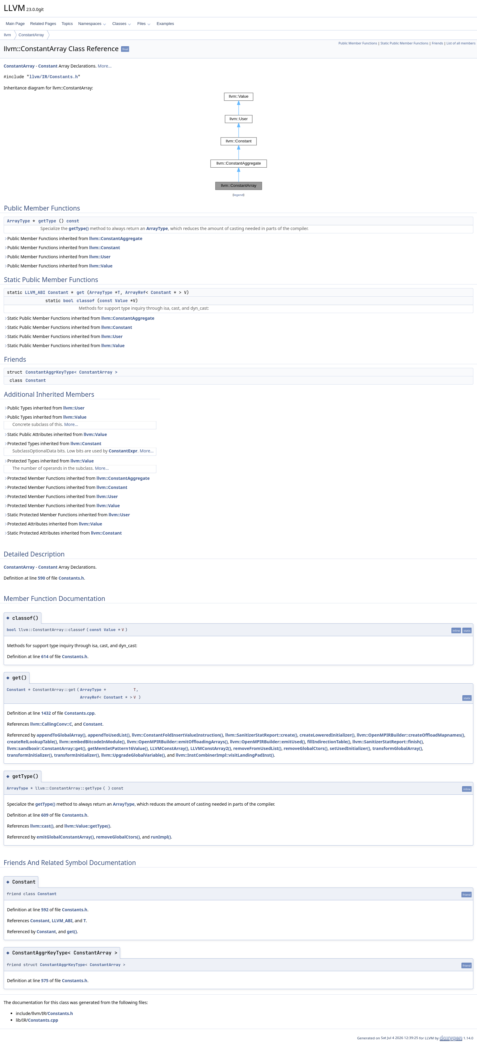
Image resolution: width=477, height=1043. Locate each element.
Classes (121, 23)
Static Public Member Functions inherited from (79, 318)
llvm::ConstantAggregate (115, 238)
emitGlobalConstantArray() (65, 837)
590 (41, 578)
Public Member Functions (358, 43)
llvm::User (99, 257)
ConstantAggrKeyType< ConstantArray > (71, 372)
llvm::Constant (104, 247)
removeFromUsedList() (257, 748)
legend (238, 195)
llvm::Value (101, 266)
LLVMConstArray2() (210, 748)
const (72, 221)
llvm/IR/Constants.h (53, 77)
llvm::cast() (41, 826)
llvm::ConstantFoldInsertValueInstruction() (177, 735)
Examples (165, 23)
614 (44, 656)
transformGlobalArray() (397, 748)
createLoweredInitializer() (326, 735)
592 (44, 909)
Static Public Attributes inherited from (55, 434)
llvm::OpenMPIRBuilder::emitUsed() (267, 742)
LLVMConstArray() (169, 748)
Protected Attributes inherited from (53, 524)
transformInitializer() (29, 755)
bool (68, 300)
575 (44, 980)
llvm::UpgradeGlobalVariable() (133, 755)
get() (72, 931)
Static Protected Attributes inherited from (63, 533)
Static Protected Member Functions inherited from (67, 515)
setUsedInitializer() (350, 748)
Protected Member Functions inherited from (77, 478)
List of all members (461, 43)
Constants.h (71, 578)
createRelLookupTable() (32, 742)
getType (47, 221)
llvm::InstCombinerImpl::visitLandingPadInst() (225, 755)
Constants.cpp (79, 713)
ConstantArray (31, 35)
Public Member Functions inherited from (73, 238)
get (80, 292)
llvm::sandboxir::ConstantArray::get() (46, 748)
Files (143, 23)
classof (86, 300)
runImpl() (161, 837)
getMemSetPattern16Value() (118, 748)
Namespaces (92, 23)
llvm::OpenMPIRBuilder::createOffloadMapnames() (410, 735)
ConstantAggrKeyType (62, 964)
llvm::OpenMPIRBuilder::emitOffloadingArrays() (177, 742)
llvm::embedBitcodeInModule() (92, 742)
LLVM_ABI (35, 292)
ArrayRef (135, 292)
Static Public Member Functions (404, 43)
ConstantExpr (123, 451)
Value (121, 300)
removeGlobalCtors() (306, 748)
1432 (46, 713)
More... (105, 66)
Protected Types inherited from (52, 443)
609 (44, 815)
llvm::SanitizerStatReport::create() (261, 735)
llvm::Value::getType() (87, 826)
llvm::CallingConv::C (51, 724)
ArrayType (18, 221)
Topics (67, 23)
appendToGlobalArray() (61, 735)
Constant (48, 66)
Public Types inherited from (44, 408)
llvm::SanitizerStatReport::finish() (388, 742)
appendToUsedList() (109, 735)
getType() (79, 228)
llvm (7, 35)
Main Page (15, 23)
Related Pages (43, 23)
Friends (437, 43)
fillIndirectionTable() (328, 742)
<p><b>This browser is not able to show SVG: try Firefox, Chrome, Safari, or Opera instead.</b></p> (238, 141)
